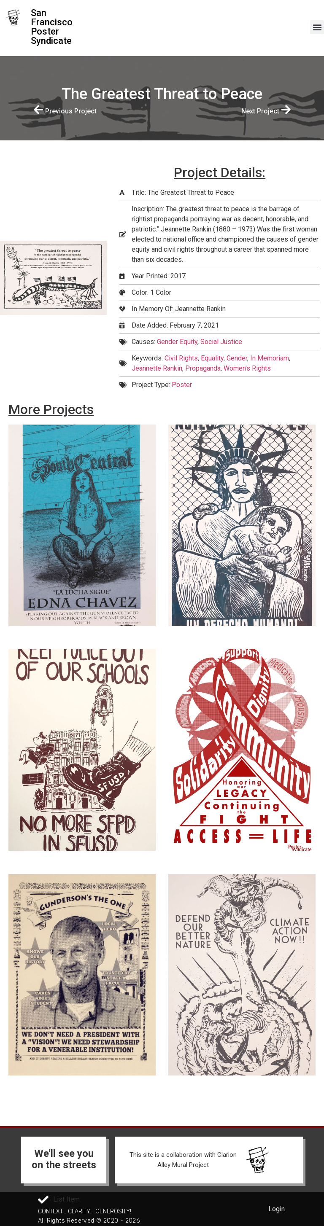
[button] (317, 27)
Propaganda (203, 368)
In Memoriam (269, 358)
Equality (212, 358)
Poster (182, 385)
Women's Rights (247, 368)
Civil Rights (181, 358)
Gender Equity (177, 342)
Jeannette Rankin (157, 368)
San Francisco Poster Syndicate (52, 27)
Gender (237, 358)
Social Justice (221, 342)
